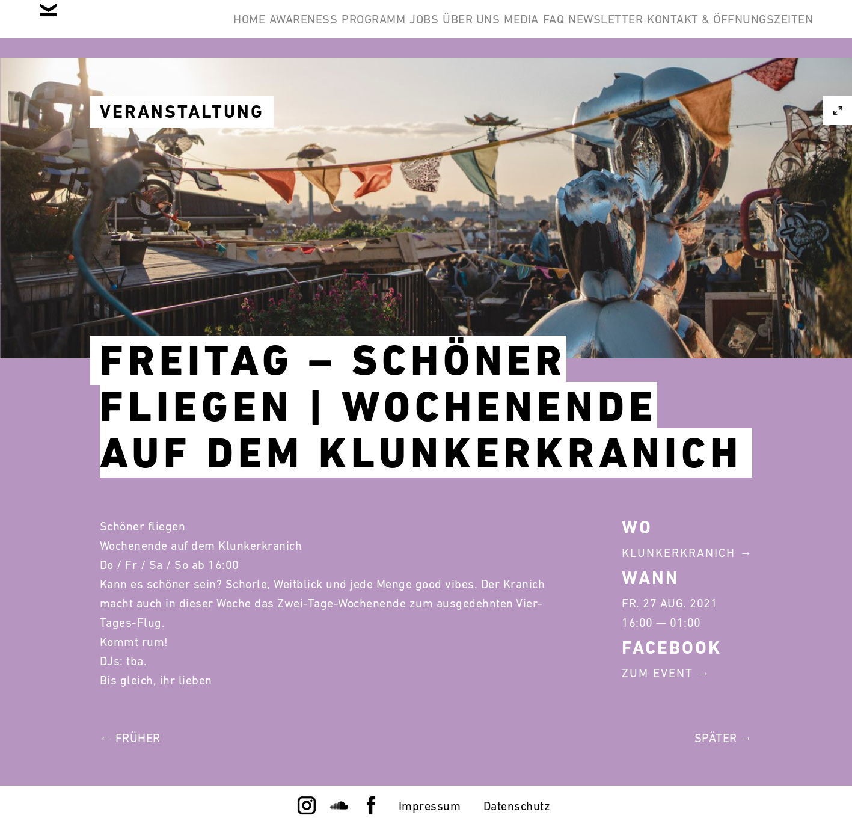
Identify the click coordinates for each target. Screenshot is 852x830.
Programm (443, 28)
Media (645, 28)
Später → (723, 738)
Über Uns (577, 28)
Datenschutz (517, 806)
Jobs (511, 28)
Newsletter (766, 28)
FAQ (696, 28)
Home (282, 28)
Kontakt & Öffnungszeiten (721, 86)
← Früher (130, 738)
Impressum (430, 806)
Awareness (354, 28)
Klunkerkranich (678, 552)
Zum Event (657, 673)
